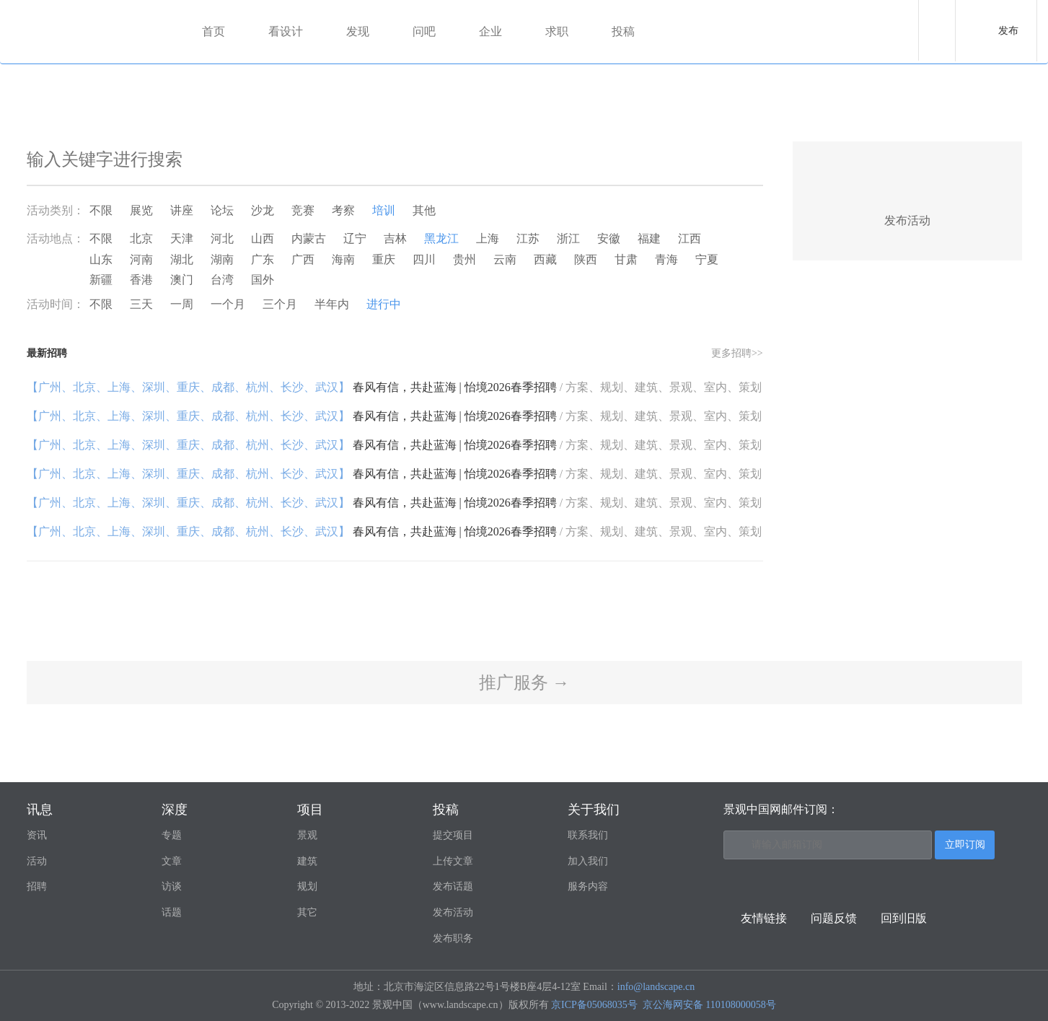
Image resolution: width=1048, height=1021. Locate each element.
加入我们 (588, 861)
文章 (172, 861)
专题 (172, 835)
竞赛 (302, 210)
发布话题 (453, 886)
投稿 (623, 31)
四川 (424, 259)
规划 (307, 886)
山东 (101, 259)
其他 (424, 210)
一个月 (228, 304)
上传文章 (453, 861)
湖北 (181, 259)
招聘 (37, 886)
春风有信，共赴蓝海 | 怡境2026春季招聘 (394, 387)
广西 (302, 259)
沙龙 (262, 210)
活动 (37, 861)
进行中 (383, 304)
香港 (141, 279)
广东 (262, 259)
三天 (141, 304)
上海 (487, 238)
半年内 (331, 304)
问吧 (424, 31)
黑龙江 (441, 238)
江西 (689, 238)
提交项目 (453, 835)
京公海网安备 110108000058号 (709, 1004)
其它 (307, 912)
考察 (343, 210)
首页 (213, 31)
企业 (490, 31)
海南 (343, 259)
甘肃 (626, 259)
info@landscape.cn (656, 986)
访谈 (172, 886)
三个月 (280, 304)
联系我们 (588, 835)
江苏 (528, 238)
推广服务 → (524, 682)
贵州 (464, 259)
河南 (141, 259)
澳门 (181, 279)
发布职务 (453, 938)
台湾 (222, 279)
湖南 (222, 259)
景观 (307, 835)
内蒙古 (308, 238)
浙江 (568, 238)
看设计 (285, 31)
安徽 (608, 238)
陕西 (585, 259)
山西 (262, 238)
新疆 (101, 279)
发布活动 (453, 912)
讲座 (181, 210)
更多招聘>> (737, 353)
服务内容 (588, 886)
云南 (504, 259)
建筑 (307, 861)
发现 (357, 31)
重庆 (383, 259)
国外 (262, 279)
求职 (556, 31)
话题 (172, 912)
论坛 (222, 210)
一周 (181, 304)
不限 (101, 210)
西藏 (545, 259)
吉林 (395, 238)
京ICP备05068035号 (594, 1004)
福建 (649, 238)
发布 (1008, 30)
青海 (666, 259)
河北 (222, 238)
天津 (181, 238)
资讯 (37, 835)
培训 (383, 210)
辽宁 (354, 238)
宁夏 (706, 259)
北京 (141, 238)
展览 (141, 210)
